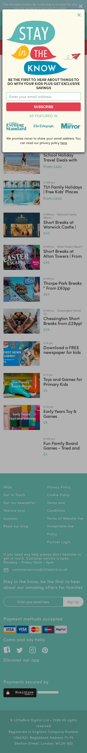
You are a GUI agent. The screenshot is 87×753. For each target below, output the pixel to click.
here (63, 142)
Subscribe (43, 106)
